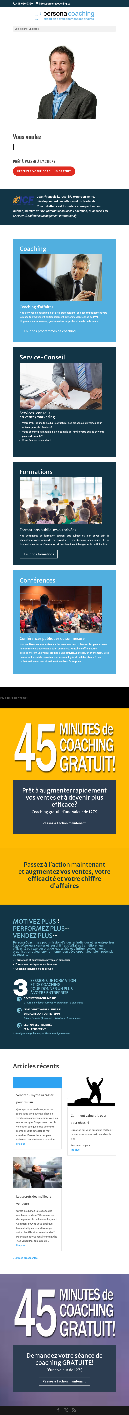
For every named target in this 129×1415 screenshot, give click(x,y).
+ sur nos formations (38, 554)
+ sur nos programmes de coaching (49, 331)
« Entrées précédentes (25, 1257)
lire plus (20, 1143)
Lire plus (37, 1082)
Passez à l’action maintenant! (64, 823)
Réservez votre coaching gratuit (44, 171)
